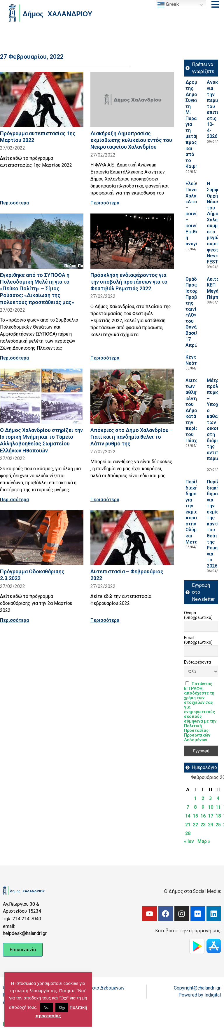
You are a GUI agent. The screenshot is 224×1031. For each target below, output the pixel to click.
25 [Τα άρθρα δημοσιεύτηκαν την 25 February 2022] (218, 824)
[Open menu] (215, 4)
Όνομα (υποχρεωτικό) (198, 615)
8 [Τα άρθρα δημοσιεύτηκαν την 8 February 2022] (195, 807)
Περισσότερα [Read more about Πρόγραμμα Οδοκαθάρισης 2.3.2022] (14, 620)
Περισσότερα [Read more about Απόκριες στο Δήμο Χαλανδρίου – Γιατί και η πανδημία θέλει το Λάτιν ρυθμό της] (104, 499)
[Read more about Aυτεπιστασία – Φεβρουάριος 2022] (132, 537)
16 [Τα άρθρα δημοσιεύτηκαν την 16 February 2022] (203, 816)
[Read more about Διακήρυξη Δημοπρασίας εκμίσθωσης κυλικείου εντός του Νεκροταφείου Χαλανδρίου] (132, 99)
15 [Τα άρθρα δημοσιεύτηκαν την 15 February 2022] (195, 816)
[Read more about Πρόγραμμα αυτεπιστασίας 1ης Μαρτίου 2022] (41, 99)
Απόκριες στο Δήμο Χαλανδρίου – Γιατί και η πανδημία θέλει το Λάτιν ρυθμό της (131, 437)
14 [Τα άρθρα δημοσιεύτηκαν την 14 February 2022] (187, 816)
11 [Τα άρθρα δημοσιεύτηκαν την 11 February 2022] (218, 807)
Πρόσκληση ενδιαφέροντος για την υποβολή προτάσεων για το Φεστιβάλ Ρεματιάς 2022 (128, 281)
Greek (168, 4)
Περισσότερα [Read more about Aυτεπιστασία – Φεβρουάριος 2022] (104, 620)
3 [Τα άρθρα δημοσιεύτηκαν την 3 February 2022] (210, 798)
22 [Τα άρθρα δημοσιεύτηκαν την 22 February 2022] (195, 824)
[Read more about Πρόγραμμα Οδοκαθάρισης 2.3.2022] (41, 537)
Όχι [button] (62, 1007)
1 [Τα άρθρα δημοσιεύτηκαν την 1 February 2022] (195, 798)
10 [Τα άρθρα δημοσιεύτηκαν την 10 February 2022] (210, 807)
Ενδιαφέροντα (197, 662)
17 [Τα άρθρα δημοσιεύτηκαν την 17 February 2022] (210, 816)
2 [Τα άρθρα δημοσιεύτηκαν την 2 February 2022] (203, 798)
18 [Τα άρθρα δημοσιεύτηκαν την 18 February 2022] (218, 816)
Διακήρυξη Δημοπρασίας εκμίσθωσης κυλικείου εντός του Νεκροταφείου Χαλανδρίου (131, 140)
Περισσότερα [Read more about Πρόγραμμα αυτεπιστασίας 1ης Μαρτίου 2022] (14, 203)
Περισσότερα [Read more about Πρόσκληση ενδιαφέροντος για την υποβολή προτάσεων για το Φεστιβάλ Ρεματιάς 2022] (104, 358)
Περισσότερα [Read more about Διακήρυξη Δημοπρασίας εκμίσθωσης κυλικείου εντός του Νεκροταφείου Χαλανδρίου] (104, 203)
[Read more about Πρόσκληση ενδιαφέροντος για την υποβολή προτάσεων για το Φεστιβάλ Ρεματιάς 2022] (132, 241)
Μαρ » (203, 841)
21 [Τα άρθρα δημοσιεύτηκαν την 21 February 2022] (187, 824)
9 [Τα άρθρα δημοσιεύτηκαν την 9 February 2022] (203, 807)
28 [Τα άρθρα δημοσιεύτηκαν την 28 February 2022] (187, 833)
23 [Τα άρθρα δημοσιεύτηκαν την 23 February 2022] (203, 824)
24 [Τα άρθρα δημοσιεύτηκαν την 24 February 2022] (210, 824)
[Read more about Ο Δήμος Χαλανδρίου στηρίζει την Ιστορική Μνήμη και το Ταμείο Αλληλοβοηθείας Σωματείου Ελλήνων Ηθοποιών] (41, 396)
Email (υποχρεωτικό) (198, 640)
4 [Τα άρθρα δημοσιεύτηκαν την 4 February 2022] (218, 798)
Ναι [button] (46, 1007)
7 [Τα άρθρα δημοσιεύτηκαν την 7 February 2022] (187, 807)
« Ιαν (189, 841)
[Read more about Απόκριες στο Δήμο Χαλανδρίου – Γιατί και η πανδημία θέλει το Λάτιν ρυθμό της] (132, 396)
